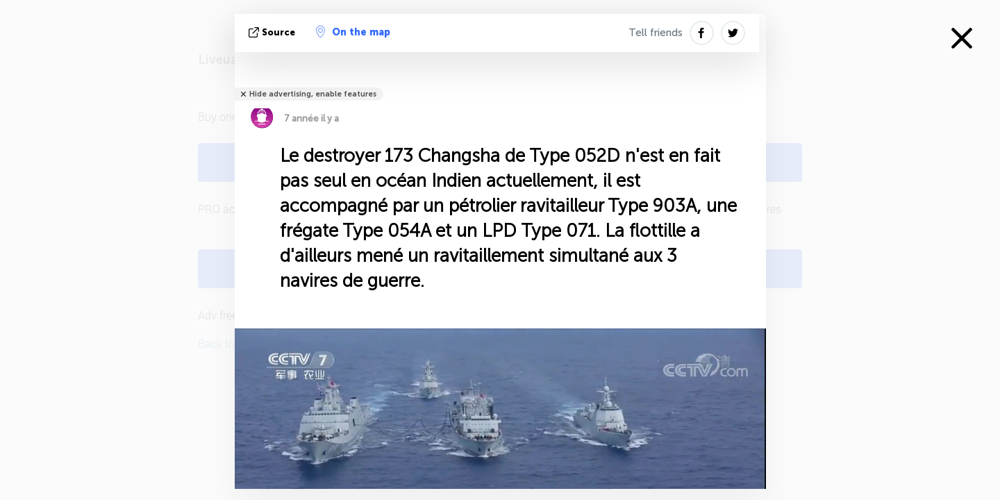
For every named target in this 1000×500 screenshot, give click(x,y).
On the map (353, 32)
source (273, 32)
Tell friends (655, 32)
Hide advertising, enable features (312, 94)
